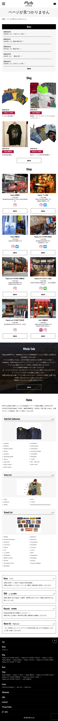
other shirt (34, 464)
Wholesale (5, 692)
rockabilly (34, 454)
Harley (6, 547)
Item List (19, 687)
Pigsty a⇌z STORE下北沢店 (11, 679)
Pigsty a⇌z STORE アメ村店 (11, 662)
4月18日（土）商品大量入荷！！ (14, 41)
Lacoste (33, 547)
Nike (32, 552)
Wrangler (7, 566)
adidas (6, 537)
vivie (6, 711)
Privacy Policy (7, 707)
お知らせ (5, 649)
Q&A (10, 593)
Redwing (33, 558)
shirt (32, 499)
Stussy (33, 560)
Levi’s (33, 550)
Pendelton (7, 555)
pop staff (7, 462)
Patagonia (34, 555)
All (53, 419)
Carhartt (6, 542)
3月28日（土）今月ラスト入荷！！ (15, 63)
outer (5, 499)
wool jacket (34, 446)
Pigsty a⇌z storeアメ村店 (31, 677)
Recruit (10, 608)
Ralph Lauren (8, 558)
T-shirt (33, 459)
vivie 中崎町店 (27, 679)
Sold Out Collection (8, 687)
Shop (3, 672)
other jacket (8, 464)
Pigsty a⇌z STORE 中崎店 (45, 660)
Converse (7, 545)
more (29, 68)
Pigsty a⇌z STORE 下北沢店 (30, 658)
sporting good (8, 456)
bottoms (6, 502)
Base (8, 578)
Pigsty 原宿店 (17, 660)
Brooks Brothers (9, 539)
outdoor (6, 454)
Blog (3, 654)
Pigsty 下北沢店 (29, 660)
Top (3, 642)
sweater (6, 443)
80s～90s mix (35, 462)
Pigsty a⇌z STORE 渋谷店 (10, 658)
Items (4, 684)
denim (6, 451)
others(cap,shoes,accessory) (40, 504)
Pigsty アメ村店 (47, 658)
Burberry (34, 539)
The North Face (9, 563)
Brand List (28, 687)
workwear (34, 443)
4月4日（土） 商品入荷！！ (13, 56)
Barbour (33, 537)
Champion (34, 542)
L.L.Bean (7, 552)
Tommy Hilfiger (36, 563)
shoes (6, 459)
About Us (11, 623)
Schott (6, 560)
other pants (7, 467)
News (4, 646)
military (6, 446)
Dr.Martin (34, 545)
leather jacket (8, 448)
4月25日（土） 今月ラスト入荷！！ (15, 34)
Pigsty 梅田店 (6, 660)
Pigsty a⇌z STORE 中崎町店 (11, 677)
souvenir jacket (36, 451)
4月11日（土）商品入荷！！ (13, 49)
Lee (5, 550)
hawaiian (34, 456)
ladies (6, 504)
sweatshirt (34, 448)
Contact (5, 702)
